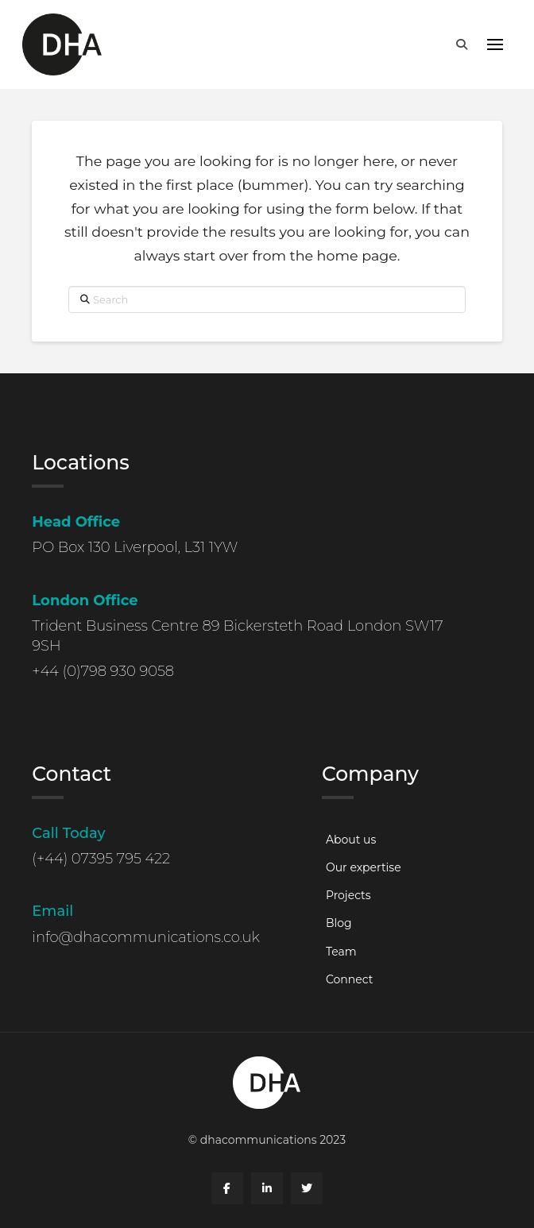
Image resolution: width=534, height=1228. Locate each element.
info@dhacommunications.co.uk (146, 937)
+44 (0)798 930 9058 (103, 671)
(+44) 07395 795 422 (101, 858)
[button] (461, 44)
